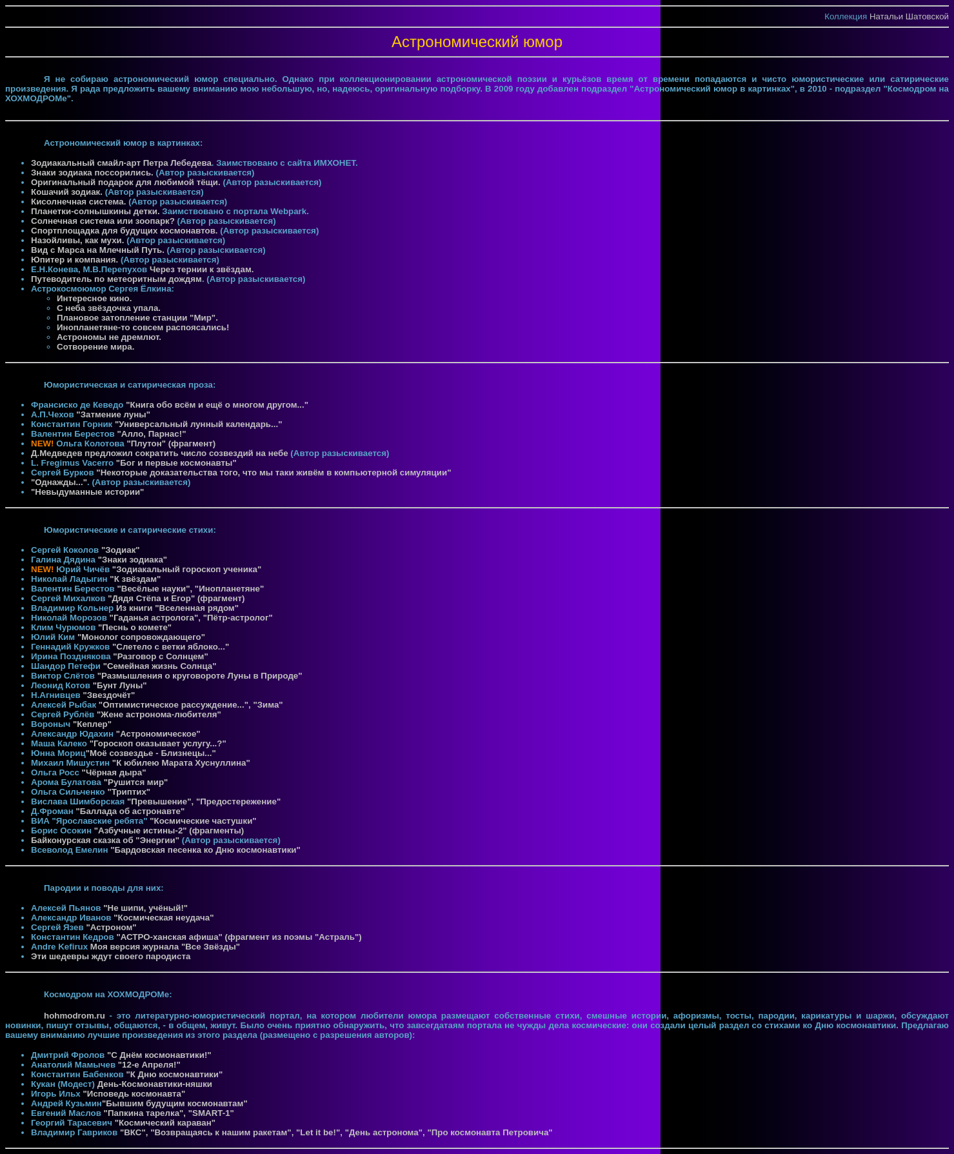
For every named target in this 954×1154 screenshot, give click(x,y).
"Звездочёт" (109, 695)
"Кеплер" (92, 724)
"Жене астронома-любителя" (159, 714)
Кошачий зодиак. (68, 192)
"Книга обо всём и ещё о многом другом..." (217, 405)
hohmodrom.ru (74, 1015)
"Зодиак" (120, 550)
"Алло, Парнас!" (151, 434)
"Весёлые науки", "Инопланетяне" (190, 588)
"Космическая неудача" (164, 917)
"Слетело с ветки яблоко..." (170, 647)
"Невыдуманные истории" (87, 492)
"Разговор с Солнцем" (160, 656)
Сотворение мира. (95, 347)
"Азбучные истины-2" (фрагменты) (169, 830)
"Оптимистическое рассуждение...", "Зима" (191, 705)
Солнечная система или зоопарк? (103, 221)
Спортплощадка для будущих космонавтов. (125, 230)
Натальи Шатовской (909, 16)
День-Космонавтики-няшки (154, 1084)
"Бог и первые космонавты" (176, 463)
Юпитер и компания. (76, 259)
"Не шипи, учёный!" (145, 908)
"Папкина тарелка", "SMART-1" (169, 1113)
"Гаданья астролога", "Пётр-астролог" (191, 617)
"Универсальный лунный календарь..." (198, 424)
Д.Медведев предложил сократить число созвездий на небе (159, 453)
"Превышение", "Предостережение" (204, 801)
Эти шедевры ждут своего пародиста (110, 956)
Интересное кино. (94, 298)
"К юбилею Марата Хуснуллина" (181, 763)
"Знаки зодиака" (132, 559)
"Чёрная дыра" (114, 772)
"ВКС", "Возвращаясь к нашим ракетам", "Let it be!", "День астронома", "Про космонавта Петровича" (336, 1132)
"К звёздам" (135, 579)
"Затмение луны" (113, 414)
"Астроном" (111, 927)
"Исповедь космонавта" (134, 1094)
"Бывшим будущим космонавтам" (175, 1103)
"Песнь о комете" (135, 627)
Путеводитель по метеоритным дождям (116, 279)
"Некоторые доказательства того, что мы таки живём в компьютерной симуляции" (273, 472)
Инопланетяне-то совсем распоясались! (143, 327)
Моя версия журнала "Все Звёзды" (165, 946)
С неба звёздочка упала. (109, 308)
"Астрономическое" (158, 734)
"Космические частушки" (203, 821)
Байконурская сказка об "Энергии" (105, 840)
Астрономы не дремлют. (109, 337)
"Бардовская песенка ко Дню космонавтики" (205, 850)
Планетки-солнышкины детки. (96, 211)
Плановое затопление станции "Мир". (137, 318)
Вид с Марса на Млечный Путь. (99, 250)
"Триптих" (128, 792)
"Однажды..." (59, 482)
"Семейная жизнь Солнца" (160, 666)
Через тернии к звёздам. (202, 269)
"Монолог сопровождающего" (141, 637)
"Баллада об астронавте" (130, 811)
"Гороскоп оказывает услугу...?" (158, 743)
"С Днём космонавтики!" (159, 1055)
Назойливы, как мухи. (78, 240)
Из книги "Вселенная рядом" (177, 608)
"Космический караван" (165, 1123)
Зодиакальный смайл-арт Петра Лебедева (121, 163)
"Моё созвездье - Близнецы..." (151, 753)
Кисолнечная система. (79, 201)
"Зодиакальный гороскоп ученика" (186, 569)
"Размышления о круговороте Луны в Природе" (200, 676)
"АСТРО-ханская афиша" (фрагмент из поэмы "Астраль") (238, 937)
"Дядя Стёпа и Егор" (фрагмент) (176, 598)
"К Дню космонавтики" (174, 1074)
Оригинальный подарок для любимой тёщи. (127, 182)
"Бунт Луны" (120, 685)
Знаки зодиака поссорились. (93, 172)
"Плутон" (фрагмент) (170, 443)
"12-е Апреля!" (149, 1064)
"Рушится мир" (136, 782)
